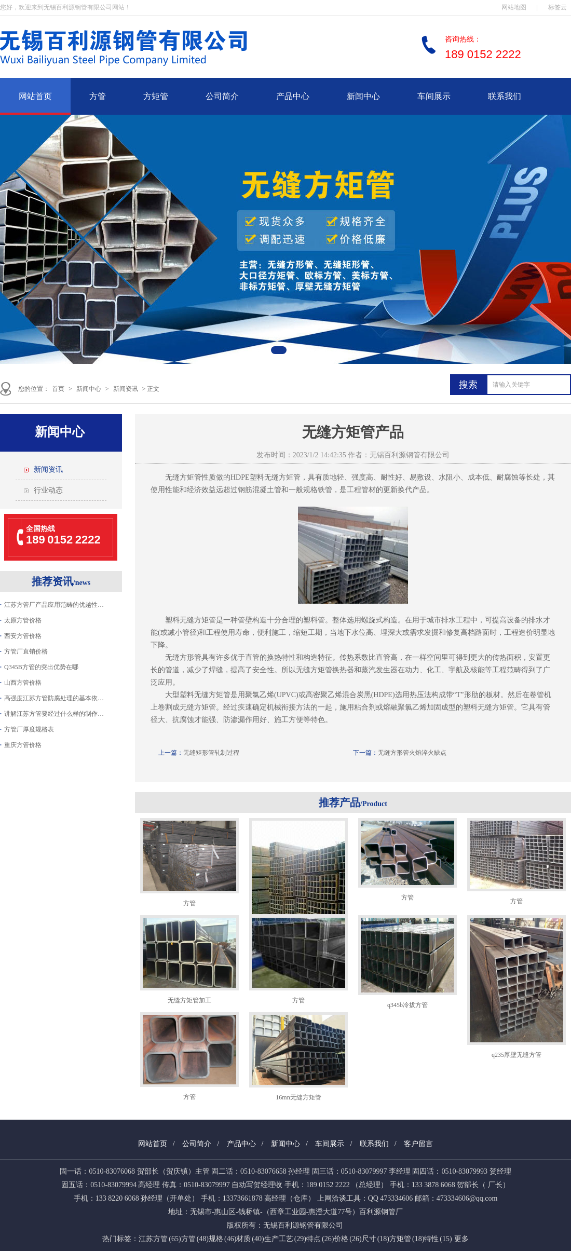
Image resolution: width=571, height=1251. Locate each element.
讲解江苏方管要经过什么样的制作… (54, 713)
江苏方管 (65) (160, 1239)
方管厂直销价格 (26, 651)
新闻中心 (363, 96)
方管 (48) (195, 1239)
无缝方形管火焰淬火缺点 (412, 752)
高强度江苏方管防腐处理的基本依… (54, 698)
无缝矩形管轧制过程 (211, 752)
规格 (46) (222, 1239)
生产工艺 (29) (285, 1239)
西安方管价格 (23, 636)
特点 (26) (320, 1239)
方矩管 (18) (406, 1239)
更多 (461, 1239)
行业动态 (48, 490)
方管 (97, 96)
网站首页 (35, 96)
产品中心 (292, 96)
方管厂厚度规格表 (29, 729)
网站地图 (513, 7)
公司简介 (222, 96)
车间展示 (434, 96)
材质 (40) (250, 1239)
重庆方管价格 (23, 745)
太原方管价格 (23, 620)
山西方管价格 (23, 682)
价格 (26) (347, 1239)
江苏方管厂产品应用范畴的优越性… (54, 604)
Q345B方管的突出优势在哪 (41, 667)
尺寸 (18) (375, 1239)
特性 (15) (438, 1239)
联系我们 (504, 96)
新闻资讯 (125, 388)
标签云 (557, 7)
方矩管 (155, 96)
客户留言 (418, 1144)
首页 (58, 388)
